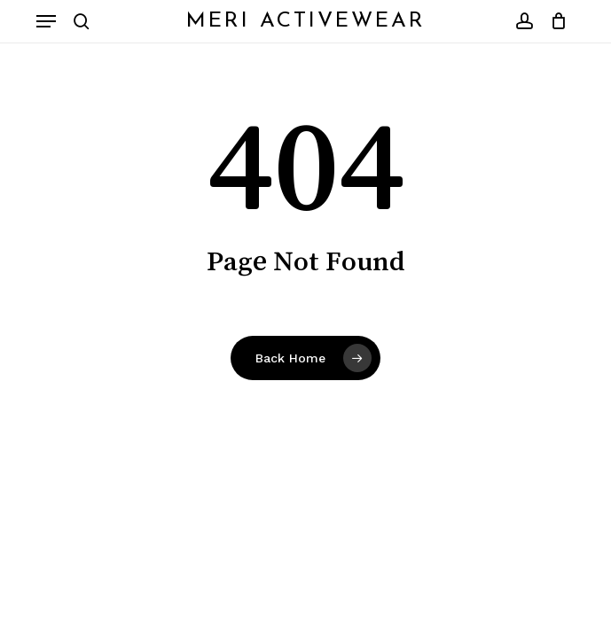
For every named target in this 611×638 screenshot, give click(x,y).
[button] (46, 21)
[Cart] (555, 21)
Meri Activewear (306, 21)
